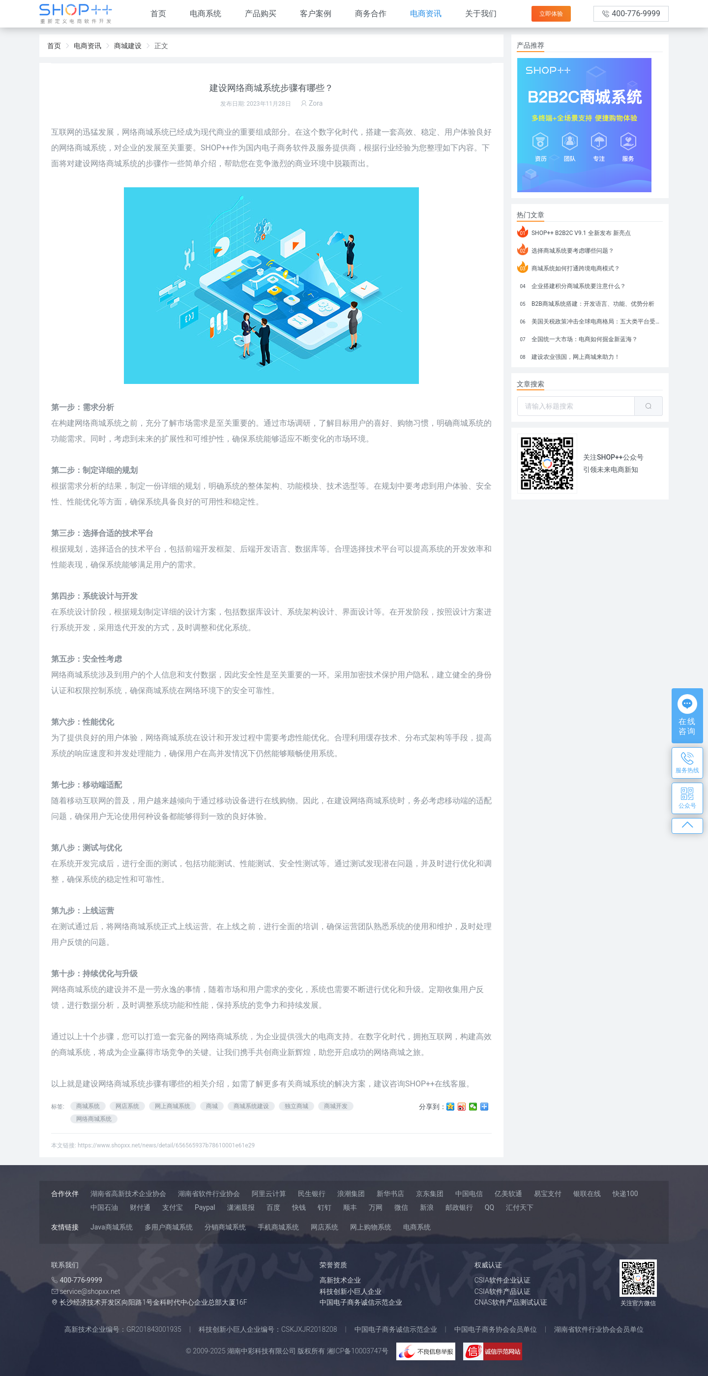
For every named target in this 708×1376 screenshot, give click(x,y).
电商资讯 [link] (87, 46)
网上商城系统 (172, 1106)
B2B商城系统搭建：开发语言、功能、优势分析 (585, 302)
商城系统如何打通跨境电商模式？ (568, 267)
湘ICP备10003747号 (358, 1351)
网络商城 (130, 926)
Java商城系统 (111, 1227)
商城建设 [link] (128, 46)
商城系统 (88, 1106)
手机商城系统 (278, 1227)
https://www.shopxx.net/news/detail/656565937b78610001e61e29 (166, 1145)
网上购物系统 (370, 1227)
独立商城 (296, 1106)
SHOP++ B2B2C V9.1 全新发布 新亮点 (574, 231)
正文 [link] (161, 46)
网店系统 (127, 1106)
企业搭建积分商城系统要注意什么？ (571, 285)
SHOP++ (215, 147)
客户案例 (315, 13)
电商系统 (205, 13)
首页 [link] (54, 46)
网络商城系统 (122, 1083)
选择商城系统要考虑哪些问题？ (565, 249)
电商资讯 (426, 13)
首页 (158, 13)
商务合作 (370, 13)
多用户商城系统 (169, 1227)
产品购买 (260, 13)
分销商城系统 (225, 1227)
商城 (212, 1106)
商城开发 (336, 1106)
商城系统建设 (251, 1106)
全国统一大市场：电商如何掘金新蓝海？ (577, 338)
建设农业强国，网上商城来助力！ (568, 355)
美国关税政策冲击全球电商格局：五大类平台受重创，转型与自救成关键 (590, 320)
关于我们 (481, 13)
